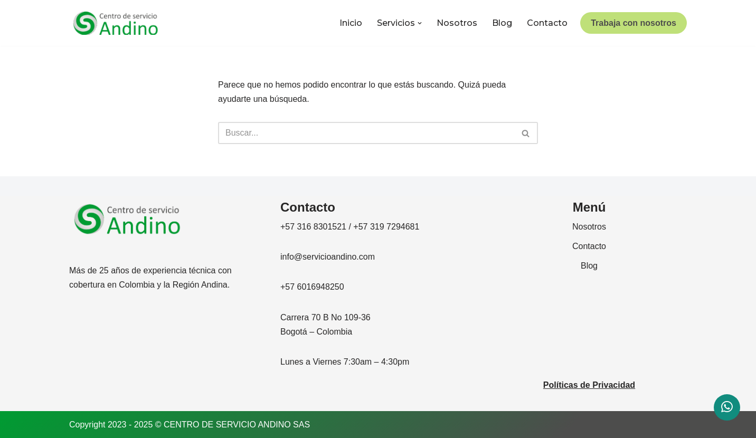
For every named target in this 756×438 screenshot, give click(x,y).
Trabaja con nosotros (633, 22)
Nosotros (457, 23)
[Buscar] (366, 133)
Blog (502, 23)
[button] (420, 23)
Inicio (350, 23)
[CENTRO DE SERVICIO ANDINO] (115, 23)
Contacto (547, 23)
